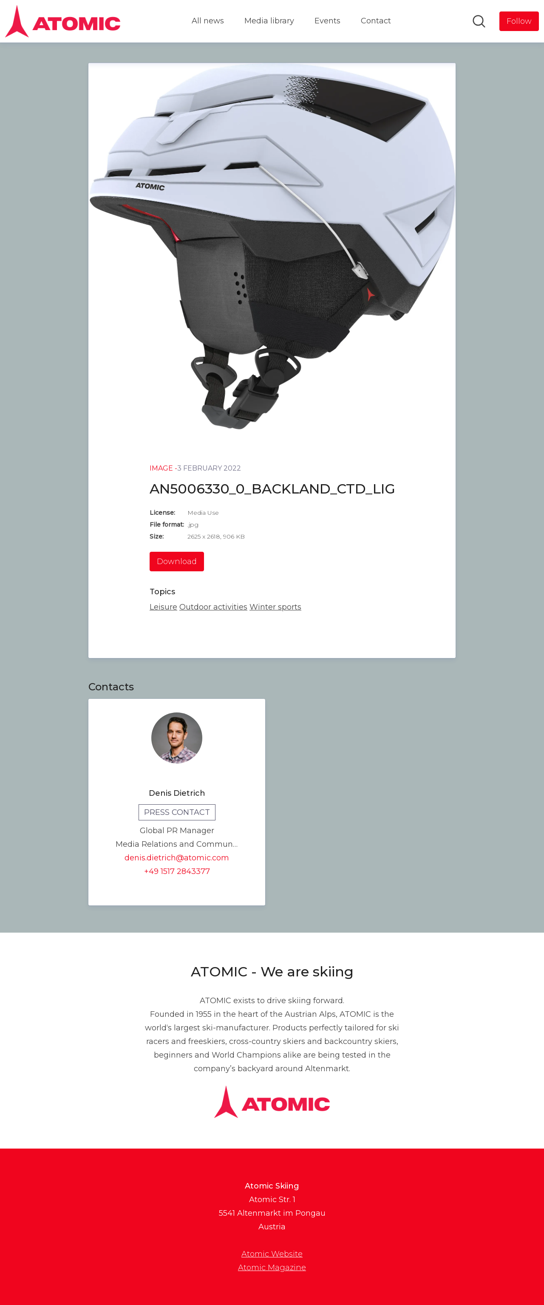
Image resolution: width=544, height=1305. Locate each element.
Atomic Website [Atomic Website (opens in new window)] (272, 1254)
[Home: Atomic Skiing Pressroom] (62, 21)
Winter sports (275, 607)
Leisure (163, 607)
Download (177, 561)
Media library (269, 21)
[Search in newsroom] (479, 21)
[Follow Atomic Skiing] (519, 21)
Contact (376, 21)
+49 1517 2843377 (177, 871)
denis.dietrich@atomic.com (177, 857)
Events (327, 21)
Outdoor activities (213, 607)
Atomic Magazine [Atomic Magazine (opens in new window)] (272, 1267)
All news (208, 21)
